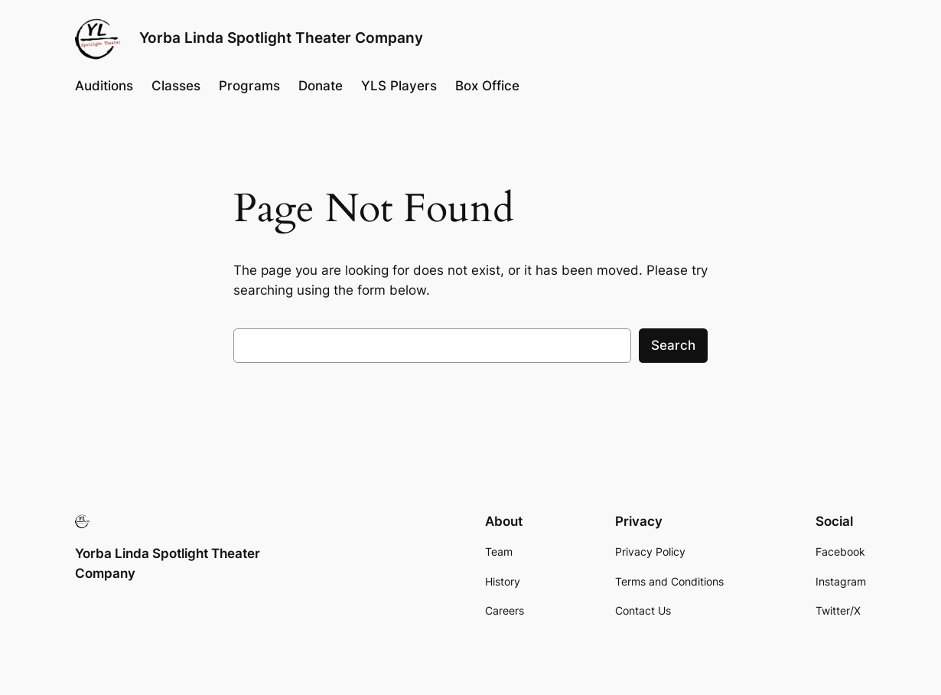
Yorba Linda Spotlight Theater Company (281, 38)
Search (673, 345)
